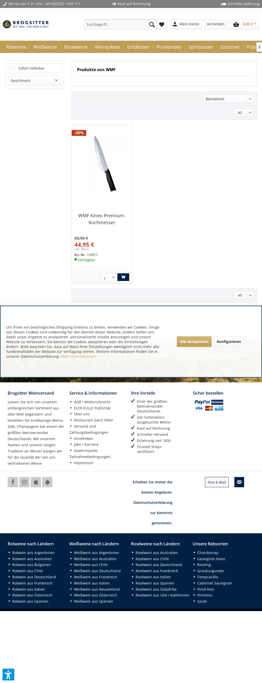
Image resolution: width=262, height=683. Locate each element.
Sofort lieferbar (31, 68)
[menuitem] (121, 24)
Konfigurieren (229, 341)
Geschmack (20, 80)
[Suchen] (152, 24)
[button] (8, 674)
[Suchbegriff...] (121, 24)
